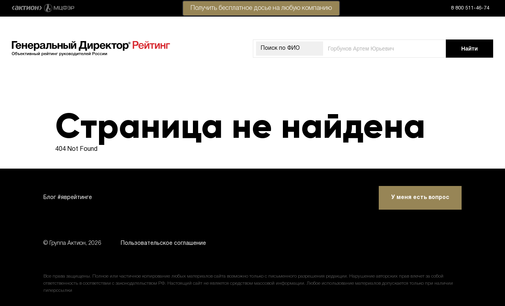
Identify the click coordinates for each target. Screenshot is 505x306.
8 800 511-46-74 (470, 8)
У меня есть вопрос (420, 197)
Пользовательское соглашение (163, 243)
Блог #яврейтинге (67, 197)
